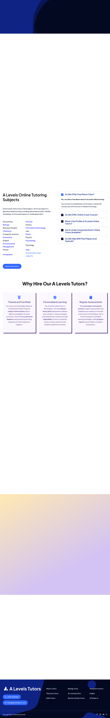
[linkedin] (103, 714)
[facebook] (97, 714)
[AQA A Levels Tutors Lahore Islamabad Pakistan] (22, 688)
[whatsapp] (106, 714)
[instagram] (100, 714)
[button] (83, 194)
